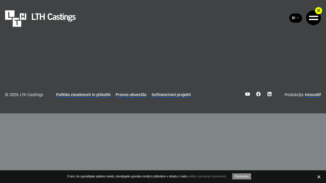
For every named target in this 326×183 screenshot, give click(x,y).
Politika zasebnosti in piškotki (83, 95)
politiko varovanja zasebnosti (207, 176)
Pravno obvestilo (131, 95)
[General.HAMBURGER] (313, 17)
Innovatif (313, 95)
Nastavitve (242, 176)
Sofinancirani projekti (171, 95)
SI (293, 18)
